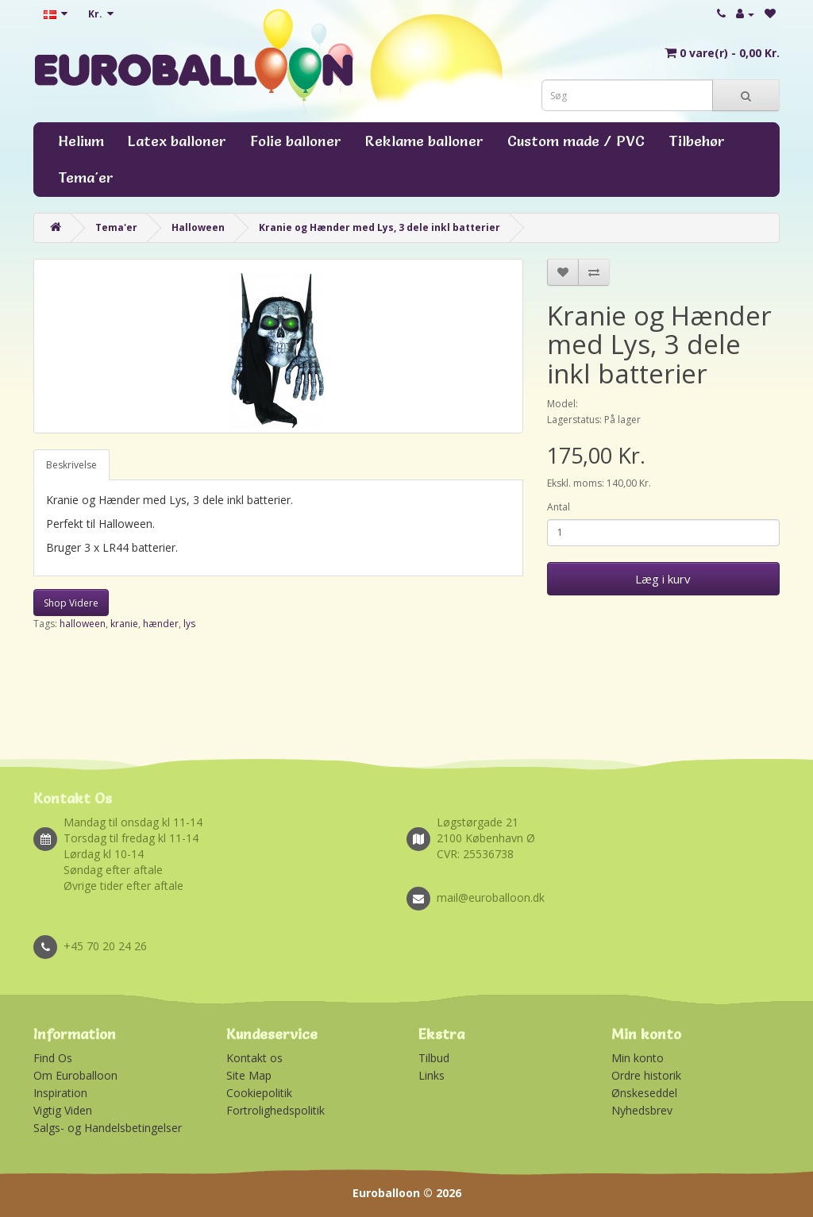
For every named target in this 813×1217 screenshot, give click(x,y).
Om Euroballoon (75, 1075)
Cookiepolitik (259, 1092)
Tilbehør (697, 141)
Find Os (52, 1057)
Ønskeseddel (644, 1092)
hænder (161, 623)
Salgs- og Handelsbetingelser (107, 1127)
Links (431, 1075)
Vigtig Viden (62, 1110)
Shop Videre (71, 603)
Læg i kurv (663, 579)
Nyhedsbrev (641, 1110)
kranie (124, 623)
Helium (81, 141)
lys (189, 623)
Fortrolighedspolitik (275, 1110)
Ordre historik (646, 1075)
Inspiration (60, 1092)
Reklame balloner (424, 141)
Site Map (249, 1075)
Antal (558, 507)
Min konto (637, 1057)
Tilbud (433, 1057)
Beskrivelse (71, 465)
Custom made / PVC (576, 141)
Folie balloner (295, 141)
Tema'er (86, 177)
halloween (83, 623)
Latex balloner (177, 141)
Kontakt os (254, 1057)
